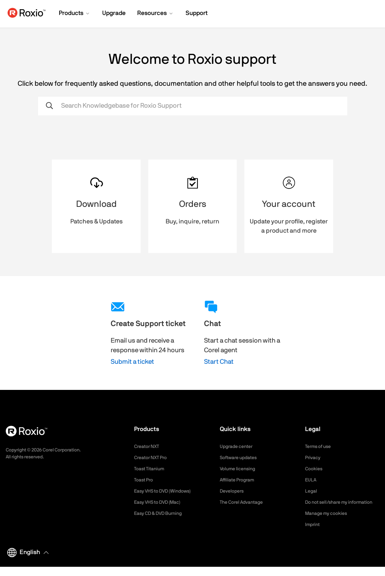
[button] (74, 14)
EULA (311, 480)
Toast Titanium (151, 468)
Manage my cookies (329, 522)
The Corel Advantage (245, 502)
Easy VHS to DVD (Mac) (162, 502)
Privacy (314, 457)
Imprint (313, 533)
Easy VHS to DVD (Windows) (167, 491)
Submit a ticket (132, 361)
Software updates (241, 457)
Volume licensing (240, 468)
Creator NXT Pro (153, 457)
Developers (233, 491)
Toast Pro (145, 480)
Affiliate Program (240, 480)
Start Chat (219, 361)
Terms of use (320, 446)
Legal (312, 491)
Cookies (315, 468)
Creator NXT (148, 446)
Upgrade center (239, 446)
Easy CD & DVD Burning (162, 513)
